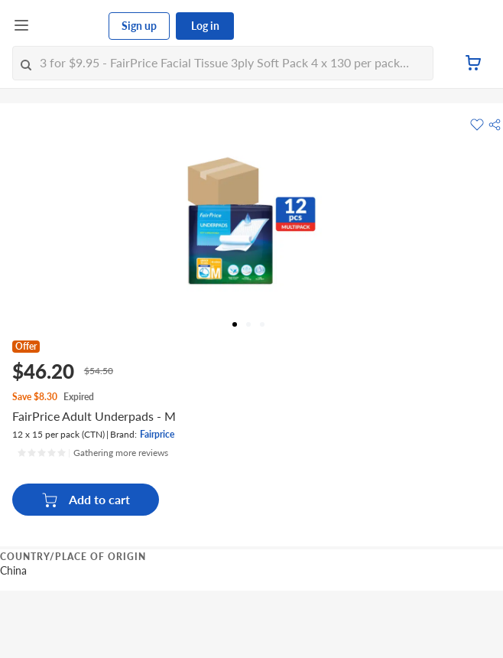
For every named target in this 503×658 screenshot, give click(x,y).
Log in (205, 25)
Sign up (139, 25)
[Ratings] (92, 453)
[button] (494, 124)
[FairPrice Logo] (69, 26)
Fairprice (157, 434)
